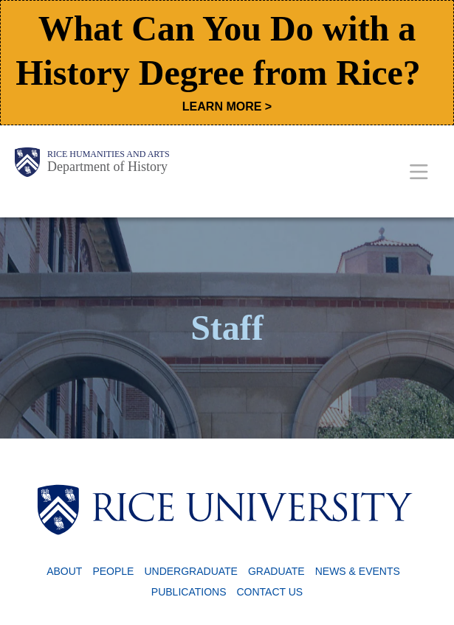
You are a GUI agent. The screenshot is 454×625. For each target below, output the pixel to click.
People (113, 571)
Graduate (276, 571)
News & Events (357, 571)
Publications (189, 592)
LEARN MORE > (227, 106)
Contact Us (269, 592)
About (64, 571)
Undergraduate (191, 571)
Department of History (107, 166)
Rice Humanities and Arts (108, 154)
